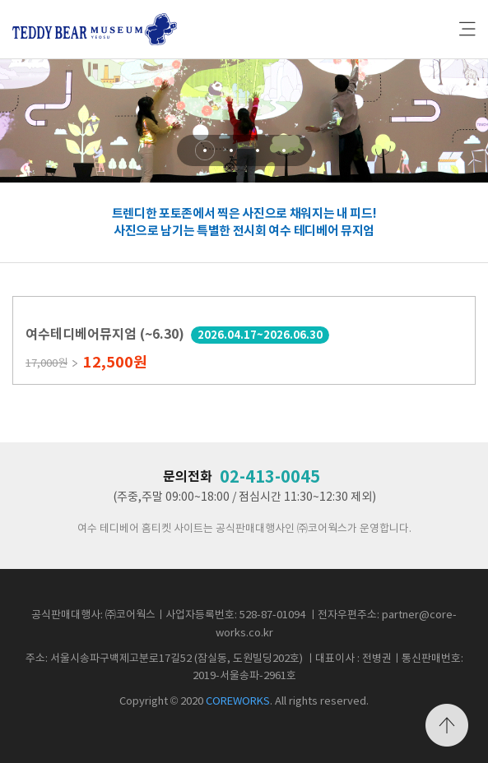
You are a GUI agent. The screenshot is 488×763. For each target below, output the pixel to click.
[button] (205, 150)
